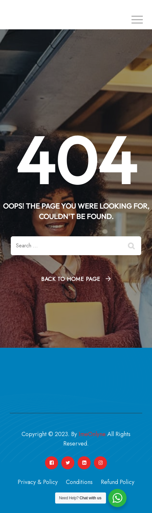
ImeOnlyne (92, 434)
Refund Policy (117, 482)
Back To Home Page (70, 279)
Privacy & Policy (38, 482)
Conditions (79, 482)
